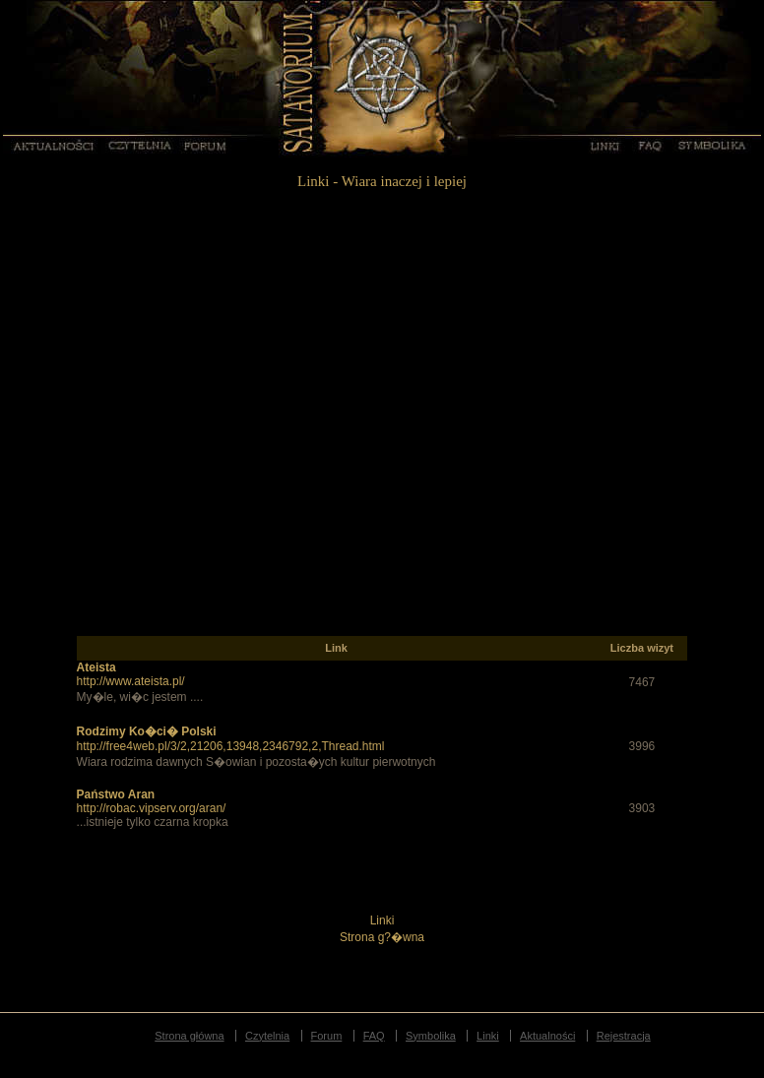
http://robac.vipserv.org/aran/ (151, 808)
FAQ (649, 145)
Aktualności (52, 145)
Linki (603, 145)
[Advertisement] (207, 429)
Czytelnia (140, 145)
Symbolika (712, 145)
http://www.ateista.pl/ (131, 681)
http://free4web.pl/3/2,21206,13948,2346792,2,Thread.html (231, 746)
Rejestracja (624, 1036)
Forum (206, 145)
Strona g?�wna (382, 937)
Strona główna (189, 1036)
